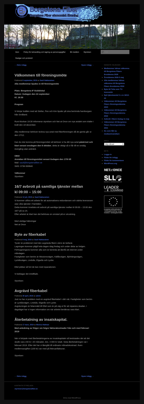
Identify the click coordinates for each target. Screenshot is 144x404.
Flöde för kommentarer (114, 160)
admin (38, 296)
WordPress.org (110, 163)
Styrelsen (87, 52)
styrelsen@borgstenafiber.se (26, 389)
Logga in (108, 154)
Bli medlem (74, 52)
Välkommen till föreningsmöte (40, 75)
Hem (17, 52)
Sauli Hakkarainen (47, 80)
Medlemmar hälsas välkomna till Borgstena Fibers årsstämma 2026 (116, 71)
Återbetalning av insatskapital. (40, 319)
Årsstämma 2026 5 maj (114, 77)
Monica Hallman (42, 325)
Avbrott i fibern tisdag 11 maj (116, 119)
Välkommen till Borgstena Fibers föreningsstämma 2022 (115, 113)
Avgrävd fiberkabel (30, 291)
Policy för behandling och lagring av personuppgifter (44, 52)
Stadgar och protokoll (23, 58)
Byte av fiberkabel (30, 234)
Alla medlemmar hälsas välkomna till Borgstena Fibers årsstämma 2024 (114, 83)
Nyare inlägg (87, 65)
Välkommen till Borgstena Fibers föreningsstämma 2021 (115, 125)
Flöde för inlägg (111, 157)
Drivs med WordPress (72, 398)
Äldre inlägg (20, 65)
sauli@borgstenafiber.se (31, 162)
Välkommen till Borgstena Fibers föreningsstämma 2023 (115, 104)
